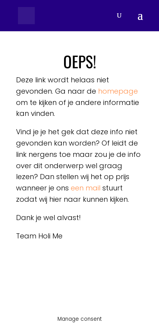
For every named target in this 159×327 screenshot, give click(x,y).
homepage (118, 91)
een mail (85, 188)
